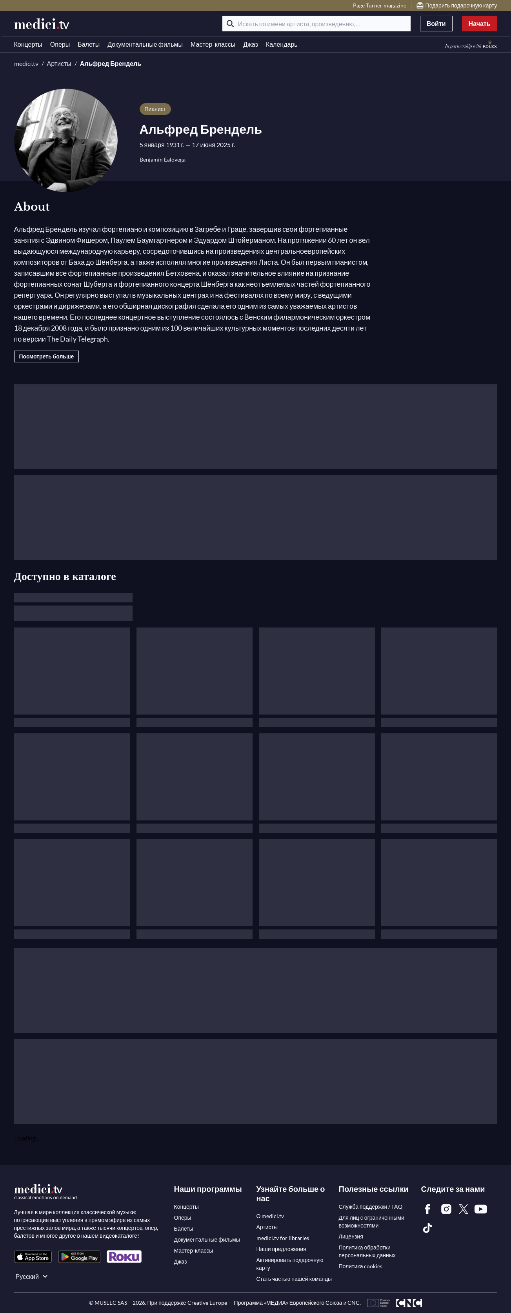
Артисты (59, 63)
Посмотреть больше (46, 356)
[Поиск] (230, 23)
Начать (480, 23)
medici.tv (26, 63)
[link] (33, 1256)
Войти (436, 23)
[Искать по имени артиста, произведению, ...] (316, 23)
